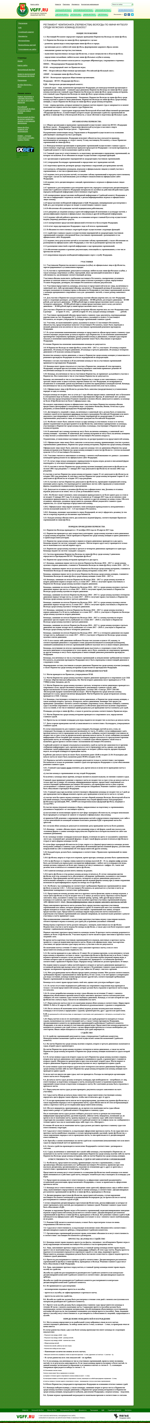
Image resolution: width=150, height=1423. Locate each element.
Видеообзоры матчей (27, 45)
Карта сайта (34, 4)
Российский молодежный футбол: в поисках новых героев (26, 110)
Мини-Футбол (89, 14)
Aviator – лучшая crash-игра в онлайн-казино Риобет (26, 138)
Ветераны (103, 14)
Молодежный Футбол (83, 10)
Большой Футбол (63, 10)
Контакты (128, 1410)
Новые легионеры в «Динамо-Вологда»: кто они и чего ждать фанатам (26, 99)
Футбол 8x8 (75, 14)
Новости (58, 4)
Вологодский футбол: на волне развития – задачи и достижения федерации (26, 120)
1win (18, 157)
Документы (75, 4)
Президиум (22, 23)
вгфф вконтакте (126, 10)
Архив (20, 61)
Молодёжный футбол (26, 70)
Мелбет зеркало (22, 155)
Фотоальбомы (24, 41)
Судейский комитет (26, 32)
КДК (20, 28)
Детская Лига (62, 14)
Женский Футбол (103, 10)
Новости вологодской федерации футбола (26, 75)
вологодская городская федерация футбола (38, 14)
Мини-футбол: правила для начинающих (23, 129)
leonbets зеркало (22, 153)
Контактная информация (90, 4)
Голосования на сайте (27, 49)
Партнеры (66, 4)
